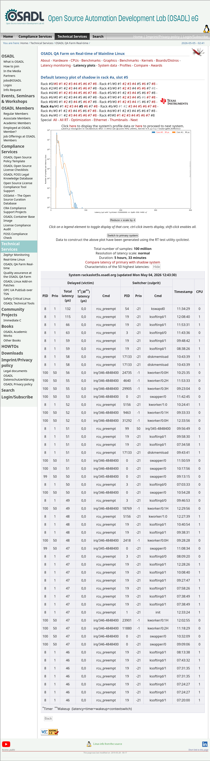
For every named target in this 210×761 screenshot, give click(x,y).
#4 (75, 84)
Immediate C (12, 320)
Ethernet (100, 120)
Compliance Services (12, 148)
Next (134, 120)
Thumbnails (119, 120)
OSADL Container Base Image (19, 218)
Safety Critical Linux (16, 299)
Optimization (81, 120)
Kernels (147, 60)
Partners (9, 76)
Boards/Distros (167, 60)
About (45, 60)
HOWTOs (10, 346)
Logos (7, 85)
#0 (56, 84)
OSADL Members (17, 108)
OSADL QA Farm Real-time (71, 43)
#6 (85, 84)
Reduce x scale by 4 (122, 220)
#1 (61, 84)
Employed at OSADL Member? (17, 130)
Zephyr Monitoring (16, 255)
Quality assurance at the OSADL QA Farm (17, 275)
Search (8, 390)
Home (138, 36)
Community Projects (12, 312)
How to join (11, 66)
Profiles (125, 65)
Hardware (60, 60)
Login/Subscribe (195, 36)
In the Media (12, 71)
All (55, 120)
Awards (156, 65)
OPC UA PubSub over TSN (18, 292)
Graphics (110, 60)
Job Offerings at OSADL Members (19, 138)
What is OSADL (13, 62)
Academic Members (17, 123)
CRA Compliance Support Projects (14, 210)
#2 (66, 84)
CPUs (75, 60)
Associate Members (16, 118)
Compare (141, 65)
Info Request (12, 90)
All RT (64, 120)
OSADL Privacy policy (17, 384)
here (72, 126)
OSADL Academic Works (15, 334)
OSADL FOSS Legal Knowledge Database (18, 176)
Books (7, 326)
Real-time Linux (14, 259)
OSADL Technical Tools (18, 303)
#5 (80, 84)
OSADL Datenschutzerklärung (18, 377)
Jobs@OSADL (12, 80)
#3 (71, 84)
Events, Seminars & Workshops (18, 98)
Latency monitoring (56, 65)
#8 (95, 84)
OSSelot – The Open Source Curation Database (17, 199)
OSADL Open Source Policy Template (17, 159)
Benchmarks (91, 60)
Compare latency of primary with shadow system (122, 262)
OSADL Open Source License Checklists (17, 168)
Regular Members (15, 114)
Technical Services (41, 43)
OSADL (8, 56)
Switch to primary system (122, 235)
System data (107, 65)
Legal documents (15, 371)
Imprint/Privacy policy (163, 36)
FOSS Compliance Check (15, 236)
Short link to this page (198, 749)
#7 (90, 84)
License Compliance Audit (17, 227)
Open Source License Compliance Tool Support (17, 187)
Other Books (12, 340)
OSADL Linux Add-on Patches (17, 283)
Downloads (12, 353)
